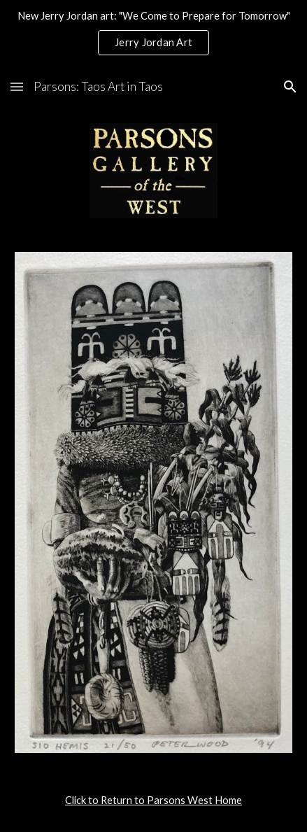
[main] (153, 801)
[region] (153, 33)
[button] (17, 86)
